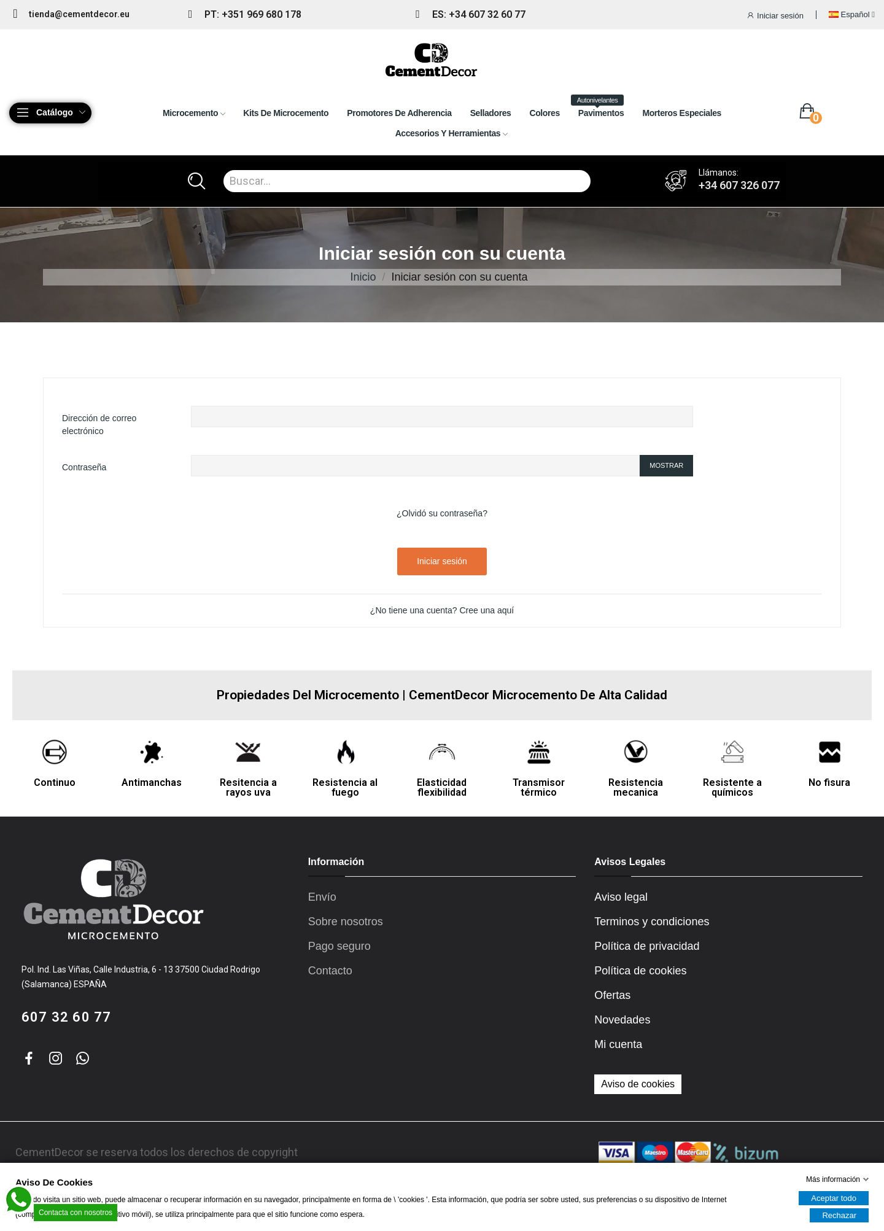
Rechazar (839, 1215)
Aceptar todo (833, 1198)
